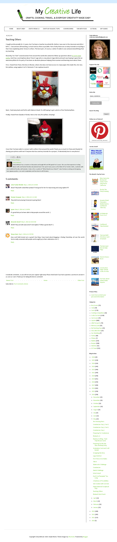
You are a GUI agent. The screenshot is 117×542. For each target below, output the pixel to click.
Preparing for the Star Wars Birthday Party (100, 444)
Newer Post (9, 280)
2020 (93, 376)
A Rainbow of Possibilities (100, 481)
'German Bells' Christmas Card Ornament (104, 237)
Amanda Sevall (16, 222)
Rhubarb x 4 (96, 436)
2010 (93, 520)
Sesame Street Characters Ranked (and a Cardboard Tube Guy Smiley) (100, 205)
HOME (11, 29)
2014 (93, 394)
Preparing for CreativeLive (101, 433)
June (94, 416)
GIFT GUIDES (104, 29)
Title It (95, 462)
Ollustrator (71, 537)
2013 (93, 511)
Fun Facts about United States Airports (104, 280)
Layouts (93, 320)
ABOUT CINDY (21, 29)
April (94, 498)
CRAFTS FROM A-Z (34, 29)
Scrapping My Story (99, 453)
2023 (93, 366)
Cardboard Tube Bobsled (104, 225)
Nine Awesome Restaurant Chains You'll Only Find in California (104, 182)
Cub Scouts (94, 318)
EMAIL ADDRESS (95, 96)
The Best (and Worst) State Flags (104, 248)
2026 (93, 357)
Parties (13, 160)
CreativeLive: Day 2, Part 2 (101, 424)
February (96, 504)
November (96, 400)
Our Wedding (95, 333)
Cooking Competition (97, 313)
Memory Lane (95, 325)
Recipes (93, 343)
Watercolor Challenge (99, 464)
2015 (93, 391)
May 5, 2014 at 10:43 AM (28, 222)
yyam (12, 209)
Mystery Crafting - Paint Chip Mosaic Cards (100, 440)
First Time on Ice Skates (100, 459)
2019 (93, 379)
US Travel (94, 348)
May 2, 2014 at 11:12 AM (29, 197)
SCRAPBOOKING (68, 29)
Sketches (94, 346)
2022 (93, 369)
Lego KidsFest (97, 456)
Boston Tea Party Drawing (104, 190)
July (94, 413)
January (95, 507)
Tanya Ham (14, 234)
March (95, 501)
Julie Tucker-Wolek (17, 185)
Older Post (81, 280)
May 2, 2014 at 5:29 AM (31, 185)
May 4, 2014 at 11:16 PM (22, 209)
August (95, 410)
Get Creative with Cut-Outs (101, 484)
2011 (93, 517)
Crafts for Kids (95, 315)
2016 (93, 388)
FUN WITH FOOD (82, 29)
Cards (93, 310)
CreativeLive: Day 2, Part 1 (101, 427)
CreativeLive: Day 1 (99, 430)
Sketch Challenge (98, 470)
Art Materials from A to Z (104, 214)
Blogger (85, 537)
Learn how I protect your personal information (98, 296)
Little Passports (95, 323)
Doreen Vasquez (16, 197)
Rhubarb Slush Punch (99, 494)
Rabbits (93, 341)
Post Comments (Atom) (21, 284)
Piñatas (18, 160)
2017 (93, 385)
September (96, 406)
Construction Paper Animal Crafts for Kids (104, 269)
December (96, 397)
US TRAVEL (93, 29)
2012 (93, 514)
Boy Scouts (94, 305)
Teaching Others (98, 491)
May (94, 419)
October (96, 403)
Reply (12, 191)
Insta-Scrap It (97, 473)
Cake (92, 308)
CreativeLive (96, 467)
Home (45, 280)
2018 (93, 382)
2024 (93, 363)
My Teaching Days (96, 328)
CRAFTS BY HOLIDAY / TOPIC (51, 29)
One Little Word (96, 331)
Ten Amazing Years (98, 421)
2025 (93, 360)
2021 (93, 373)
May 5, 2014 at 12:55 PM (26, 234)
